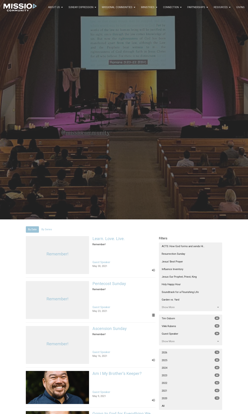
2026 (190, 352)
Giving (240, 7)
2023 (190, 375)
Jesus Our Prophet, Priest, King (179, 276)
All (163, 405)
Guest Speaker (190, 333)
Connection (172, 7)
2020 (190, 398)
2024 (190, 367)
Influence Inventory (172, 269)
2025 (190, 360)
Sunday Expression (83, 7)
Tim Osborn (190, 318)
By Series (47, 229)
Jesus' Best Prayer (172, 261)
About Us (55, 7)
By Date (32, 229)
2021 (190, 390)
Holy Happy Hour (171, 284)
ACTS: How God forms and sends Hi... (183, 246)
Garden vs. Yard (170, 299)
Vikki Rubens (190, 326)
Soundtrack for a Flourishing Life (180, 292)
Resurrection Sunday (173, 253)
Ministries (149, 7)
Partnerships (198, 7)
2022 (190, 383)
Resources (222, 7)
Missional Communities (119, 7)
